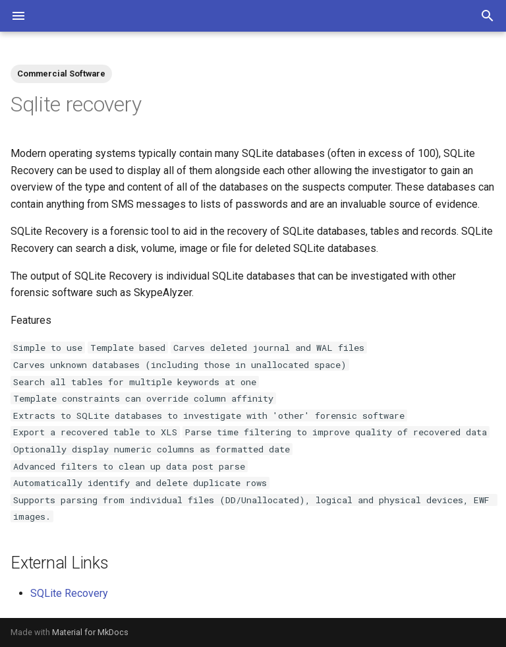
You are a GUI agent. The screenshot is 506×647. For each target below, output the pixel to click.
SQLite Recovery (69, 593)
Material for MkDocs (90, 632)
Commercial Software (61, 73)
